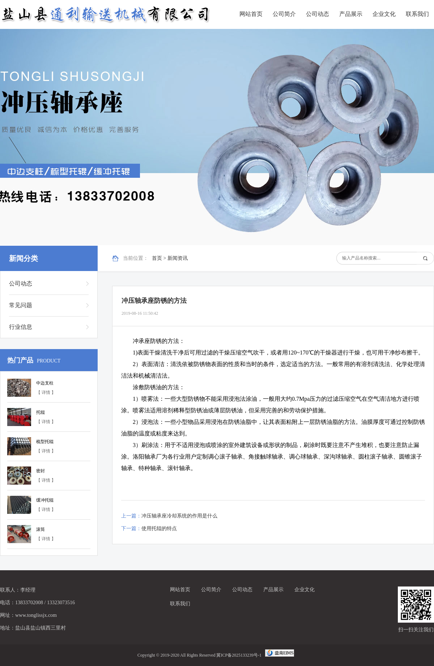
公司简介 (284, 14)
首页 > (159, 258)
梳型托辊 (45, 441)
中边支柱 (45, 383)
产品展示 (350, 14)
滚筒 (40, 529)
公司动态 (317, 14)
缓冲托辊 (45, 500)
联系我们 (417, 14)
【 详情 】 (46, 392)
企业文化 (384, 14)
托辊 (40, 412)
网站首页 (251, 14)
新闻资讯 (177, 258)
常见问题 (20, 305)
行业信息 (20, 327)
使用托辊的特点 (159, 528)
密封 (40, 470)
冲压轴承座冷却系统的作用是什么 (179, 516)
